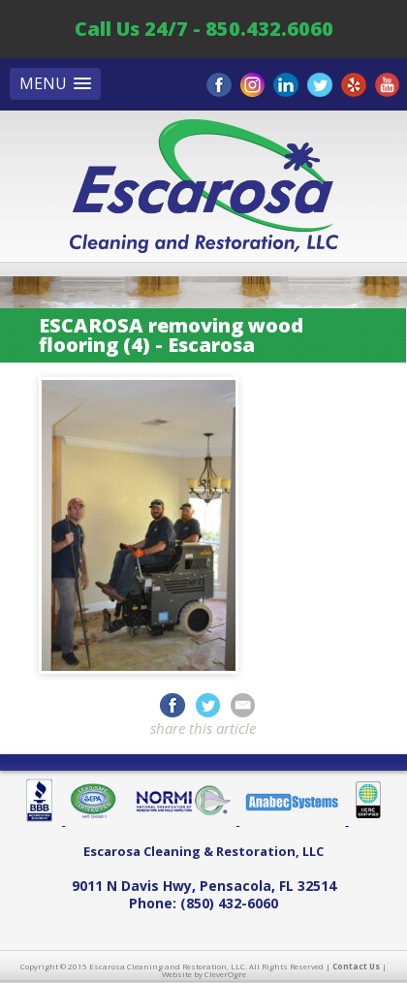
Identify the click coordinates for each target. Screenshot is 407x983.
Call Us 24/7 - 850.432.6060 (204, 29)
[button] (55, 84)
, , (204, 885)
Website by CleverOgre (204, 973)
